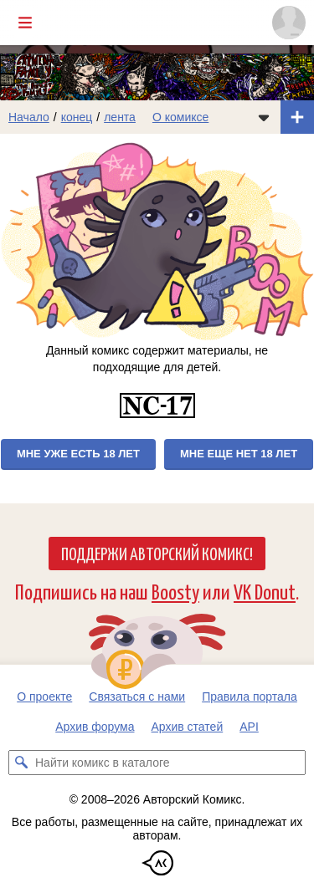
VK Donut (265, 591)
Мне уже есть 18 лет (78, 453)
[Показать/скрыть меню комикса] (264, 117)
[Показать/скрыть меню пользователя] (288, 22)
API (249, 726)
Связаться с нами (137, 696)
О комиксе (180, 117)
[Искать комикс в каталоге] (21, 762)
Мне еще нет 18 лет (238, 453)
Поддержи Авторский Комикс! (157, 553)
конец (77, 117)
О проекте (44, 696)
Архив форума (94, 726)
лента (120, 117)
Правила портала (249, 696)
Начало (28, 117)
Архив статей (188, 726)
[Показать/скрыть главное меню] (25, 22)
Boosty (175, 591)
